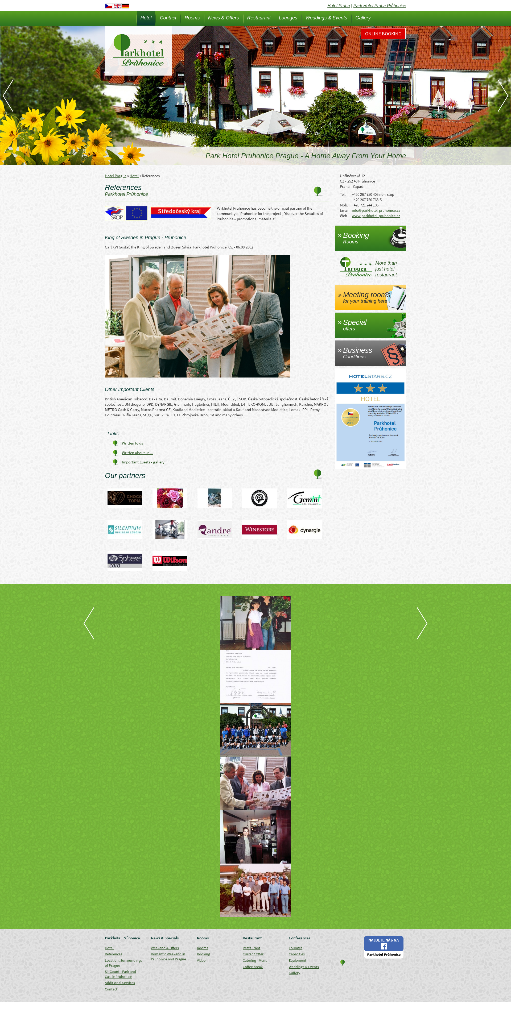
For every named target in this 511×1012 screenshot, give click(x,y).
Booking (203, 954)
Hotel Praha (338, 5)
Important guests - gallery (143, 461)
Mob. (344, 205)
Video (201, 960)
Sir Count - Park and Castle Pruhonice (120, 974)
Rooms (192, 17)
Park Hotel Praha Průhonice (379, 5)
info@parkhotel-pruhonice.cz (376, 210)
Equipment (297, 960)
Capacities (297, 954)
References (113, 954)
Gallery (363, 17)
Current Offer (253, 954)
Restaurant (259, 17)
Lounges (288, 17)
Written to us (132, 443)
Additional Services (120, 982)
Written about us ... (137, 452)
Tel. (343, 194)
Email (344, 210)
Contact (168, 17)
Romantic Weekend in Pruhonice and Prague (168, 956)
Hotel (145, 17)
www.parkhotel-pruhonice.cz (376, 215)
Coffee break (253, 966)
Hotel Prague (115, 175)
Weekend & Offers (165, 947)
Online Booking (383, 34)
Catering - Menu (255, 960)
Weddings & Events (326, 17)
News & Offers (223, 17)
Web (343, 215)
